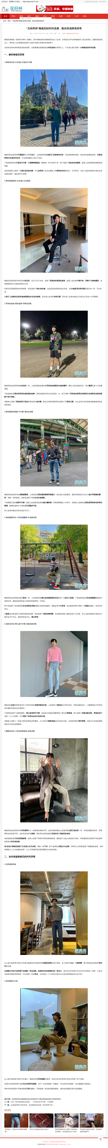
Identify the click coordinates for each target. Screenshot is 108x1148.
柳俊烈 (26, 1099)
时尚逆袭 (21, 1099)
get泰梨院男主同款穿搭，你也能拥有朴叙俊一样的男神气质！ (32, 1105)
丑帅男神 (15, 1099)
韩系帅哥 (58, 1099)
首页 (4, 21)
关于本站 (45, 1142)
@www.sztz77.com (72, 33)
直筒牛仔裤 (37, 1099)
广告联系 (52, 1142)
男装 (9, 21)
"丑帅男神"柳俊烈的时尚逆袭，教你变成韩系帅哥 (28, 21)
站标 (60, 1142)
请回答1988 (51, 1099)
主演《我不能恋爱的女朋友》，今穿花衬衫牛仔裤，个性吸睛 (32, 1102)
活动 (64, 1142)
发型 (61, 16)
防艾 (69, 16)
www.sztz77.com (65, 1144)
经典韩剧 (44, 1099)
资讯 (84, 16)
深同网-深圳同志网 (52, 1144)
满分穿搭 (31, 1099)
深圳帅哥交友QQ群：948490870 (95, 1)
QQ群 (57, 1142)
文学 (76, 16)
